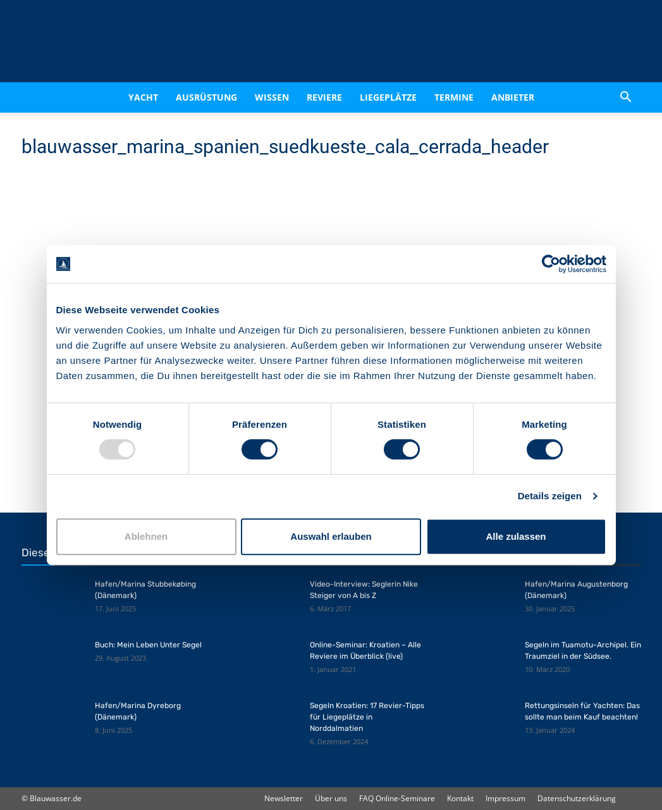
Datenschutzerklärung (576, 798)
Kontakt (460, 798)
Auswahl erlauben (330, 536)
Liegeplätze (388, 97)
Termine (454, 97)
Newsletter (283, 798)
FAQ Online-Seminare (397, 798)
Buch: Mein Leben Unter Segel (148, 644)
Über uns (331, 798)
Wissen (272, 97)
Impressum (505, 798)
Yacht (143, 97)
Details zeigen (550, 495)
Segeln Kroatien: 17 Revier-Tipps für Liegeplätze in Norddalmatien (367, 717)
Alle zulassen (516, 536)
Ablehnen (146, 536)
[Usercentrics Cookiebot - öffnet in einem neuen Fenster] (551, 263)
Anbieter (512, 97)
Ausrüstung (206, 97)
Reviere (324, 97)
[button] (626, 97)
